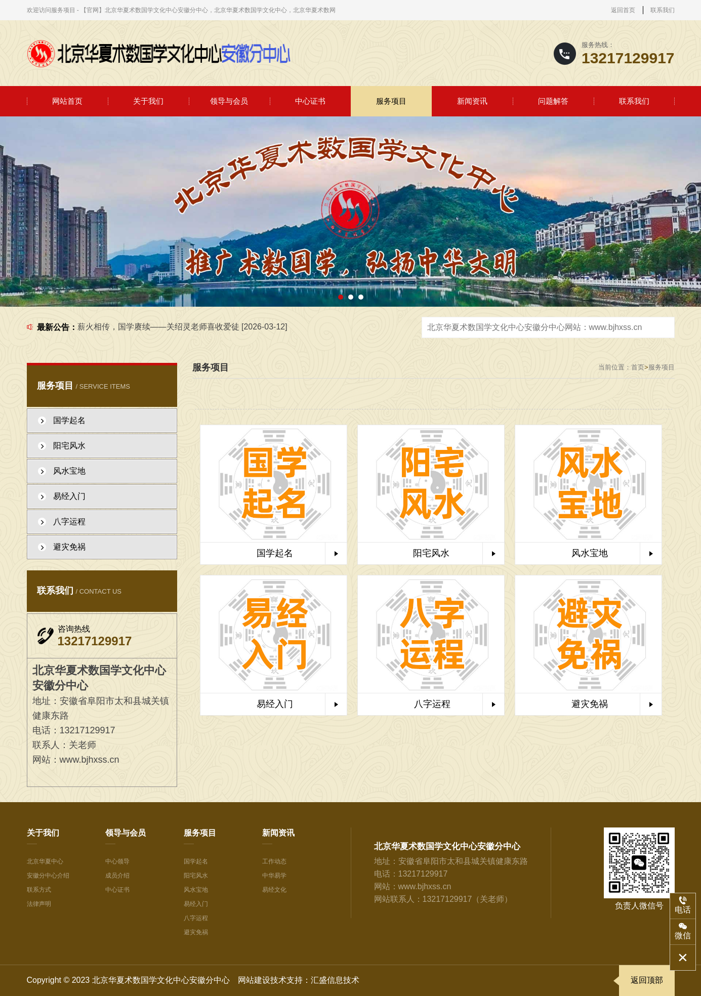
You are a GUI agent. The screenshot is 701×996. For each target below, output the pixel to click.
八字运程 (196, 918)
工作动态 (274, 861)
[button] (340, 297)
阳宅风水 (196, 875)
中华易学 (274, 875)
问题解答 (553, 101)
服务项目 (391, 101)
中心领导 (117, 861)
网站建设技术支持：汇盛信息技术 (298, 980)
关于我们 (148, 101)
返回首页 (623, 10)
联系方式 (39, 889)
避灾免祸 (196, 932)
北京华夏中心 (45, 861)
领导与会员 (229, 101)
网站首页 (67, 101)
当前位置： (614, 367)
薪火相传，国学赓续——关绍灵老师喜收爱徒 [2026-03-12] (182, 326)
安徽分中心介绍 (48, 875)
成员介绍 (117, 875)
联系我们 (662, 10)
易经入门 (196, 903)
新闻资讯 (472, 101)
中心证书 (310, 101)
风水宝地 (196, 889)
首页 (637, 367)
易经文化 (274, 889)
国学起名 (196, 861)
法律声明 (39, 903)
